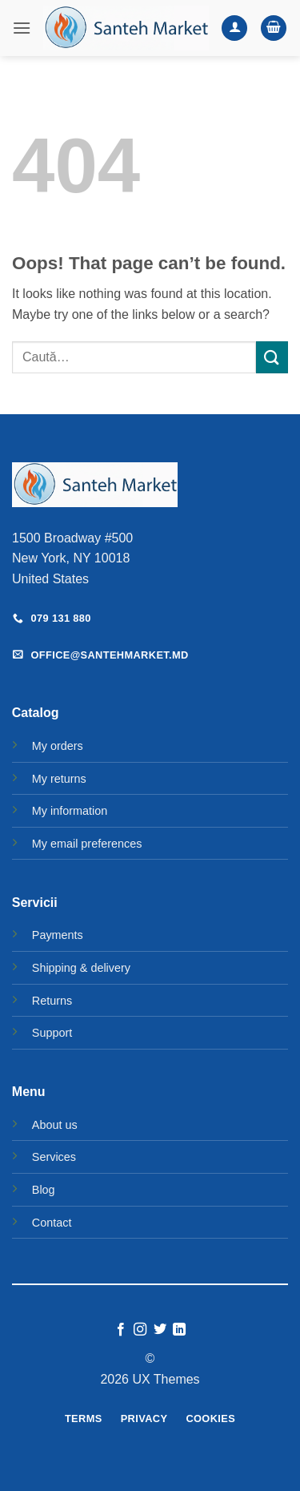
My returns (59, 778)
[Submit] (272, 357)
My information (69, 810)
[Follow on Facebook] (120, 1330)
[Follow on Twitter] (160, 1330)
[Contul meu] (234, 28)
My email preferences (87, 843)
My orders (57, 745)
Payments (57, 935)
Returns (52, 1000)
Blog (43, 1189)
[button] (21, 27)
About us (55, 1124)
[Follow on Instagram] (140, 1330)
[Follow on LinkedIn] (179, 1330)
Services (54, 1156)
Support (52, 1032)
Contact (52, 1222)
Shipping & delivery (81, 967)
